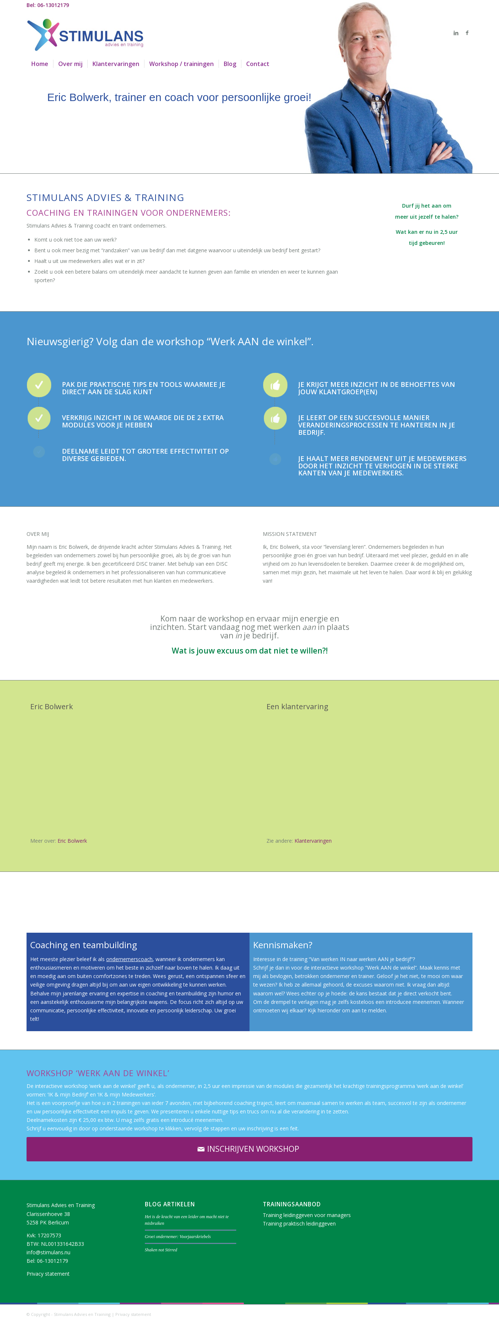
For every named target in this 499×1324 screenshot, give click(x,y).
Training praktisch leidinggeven (299, 1223)
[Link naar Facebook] (466, 32)
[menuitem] (40, 64)
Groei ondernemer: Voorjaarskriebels (178, 1236)
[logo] (86, 33)
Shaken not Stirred (161, 1249)
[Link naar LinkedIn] (455, 32)
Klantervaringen (313, 840)
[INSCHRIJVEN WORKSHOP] (249, 1149)
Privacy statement (48, 1273)
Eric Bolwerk (72, 840)
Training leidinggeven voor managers (307, 1215)
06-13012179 (52, 1260)
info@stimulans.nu (48, 1252)
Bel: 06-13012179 (48, 4)
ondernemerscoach (129, 959)
